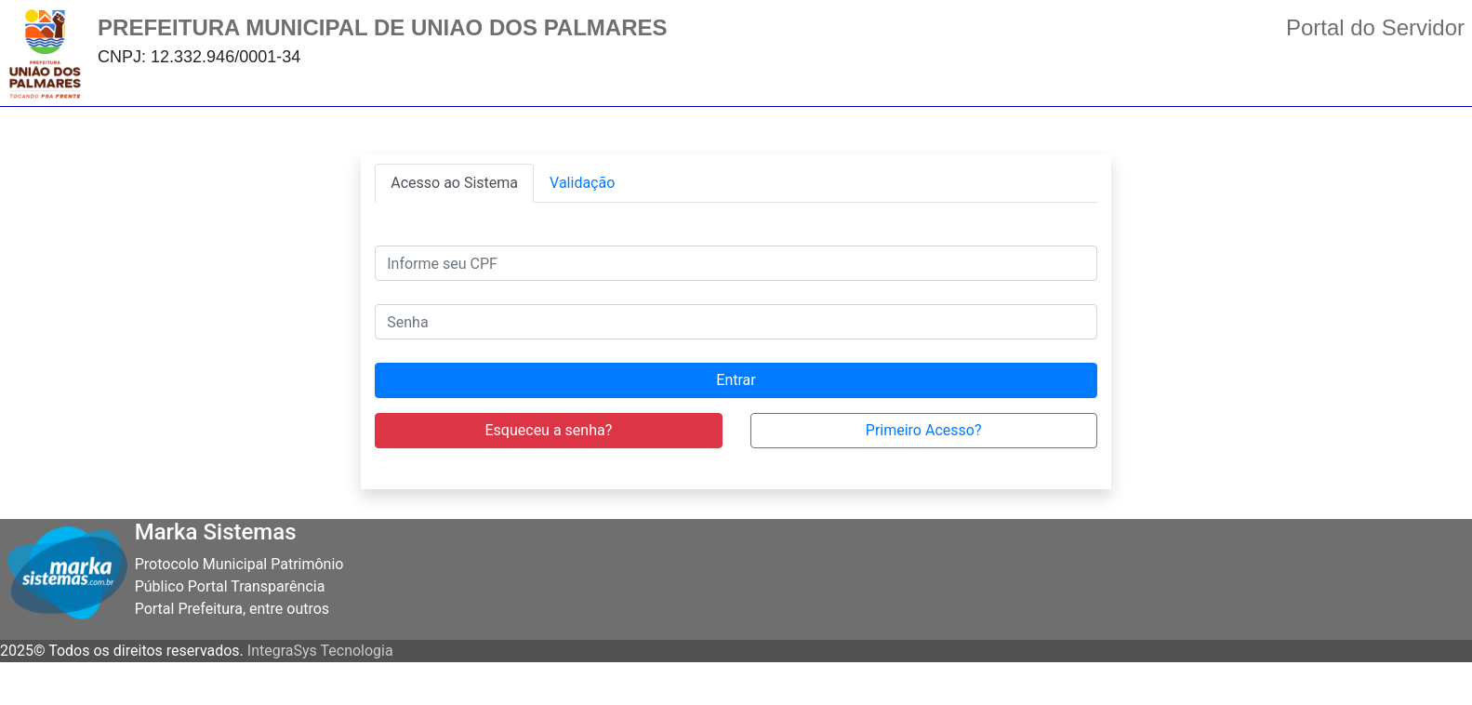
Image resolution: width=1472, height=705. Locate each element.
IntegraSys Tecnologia (320, 650)
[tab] (454, 183)
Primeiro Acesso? (924, 430)
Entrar (735, 380)
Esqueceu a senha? (549, 430)
